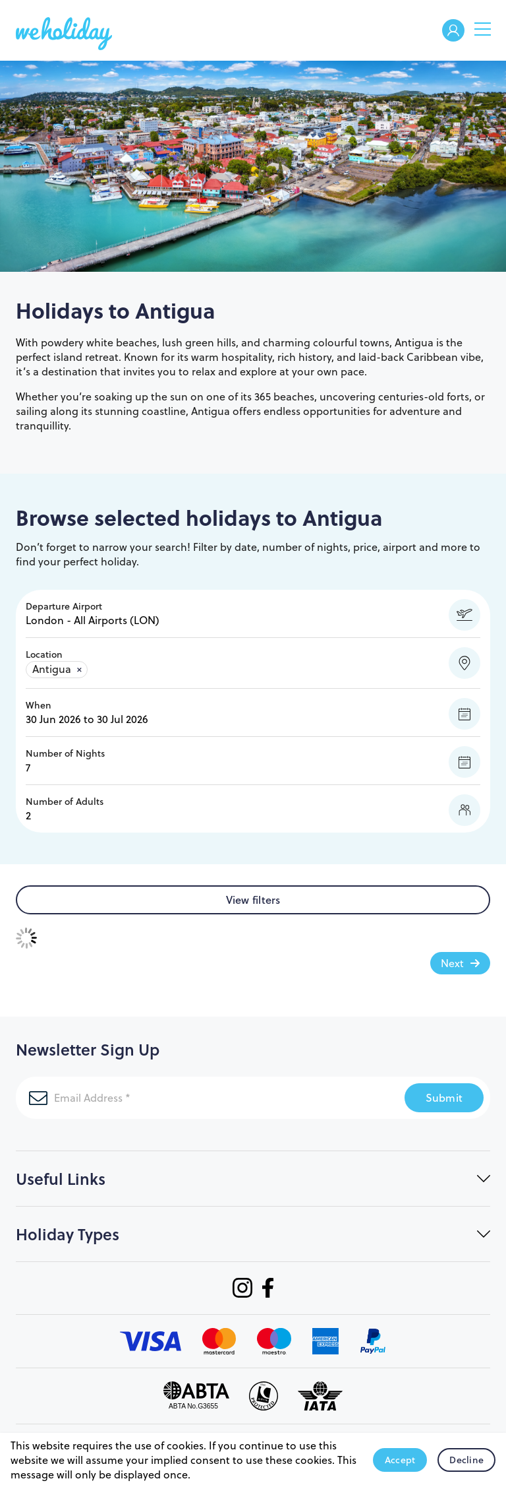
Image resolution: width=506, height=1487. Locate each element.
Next (452, 963)
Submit (444, 1097)
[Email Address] (194, 1097)
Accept (400, 1460)
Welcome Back (453, 31)
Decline (466, 1460)
